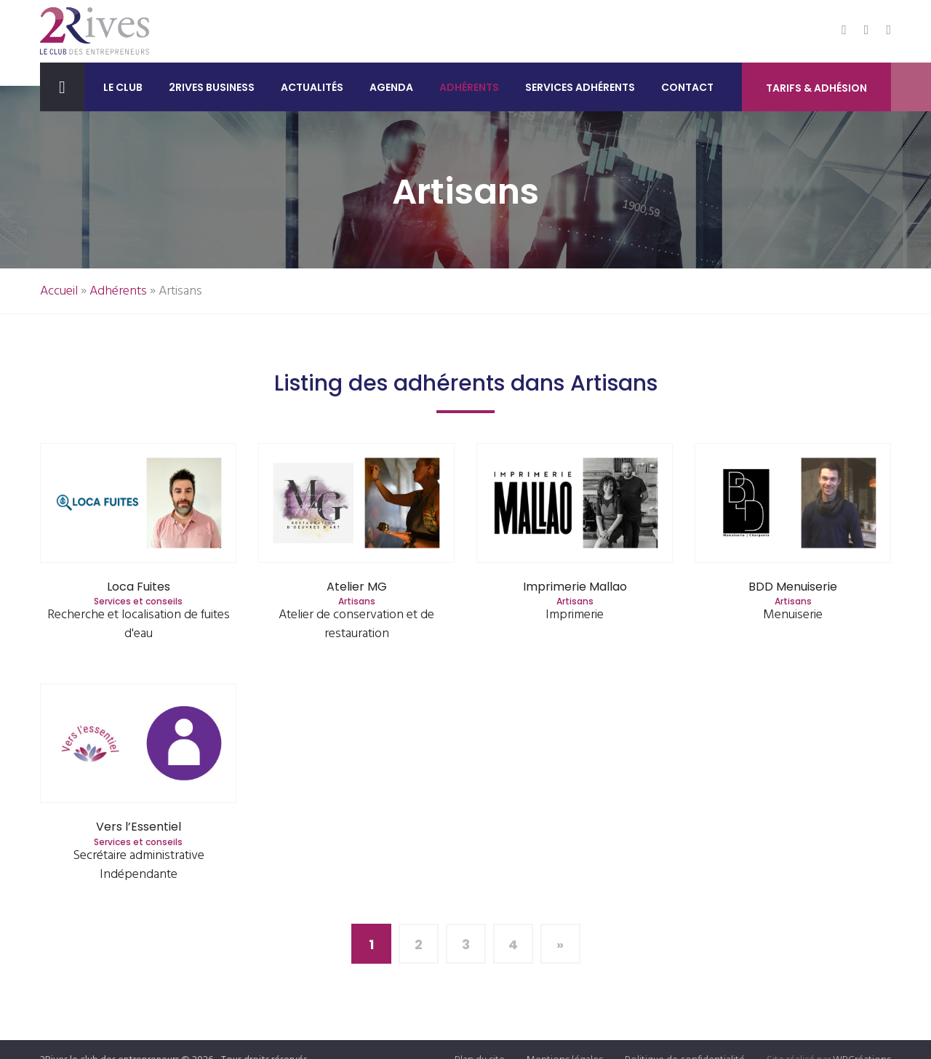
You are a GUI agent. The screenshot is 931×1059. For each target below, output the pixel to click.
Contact (687, 87)
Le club (123, 87)
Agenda (391, 87)
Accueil (59, 291)
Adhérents (469, 87)
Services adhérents (580, 87)
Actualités (312, 87)
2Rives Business (212, 87)
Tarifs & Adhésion (816, 88)
